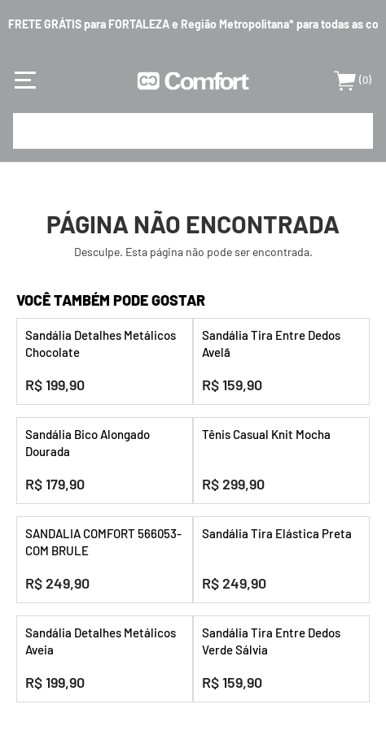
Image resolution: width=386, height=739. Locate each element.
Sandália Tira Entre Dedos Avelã (271, 343)
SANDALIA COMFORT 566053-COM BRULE (103, 542)
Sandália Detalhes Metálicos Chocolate (100, 343)
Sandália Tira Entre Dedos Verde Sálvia (271, 641)
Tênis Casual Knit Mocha (266, 434)
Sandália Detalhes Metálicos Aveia (100, 641)
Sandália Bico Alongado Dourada (87, 443)
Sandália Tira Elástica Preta (277, 533)
